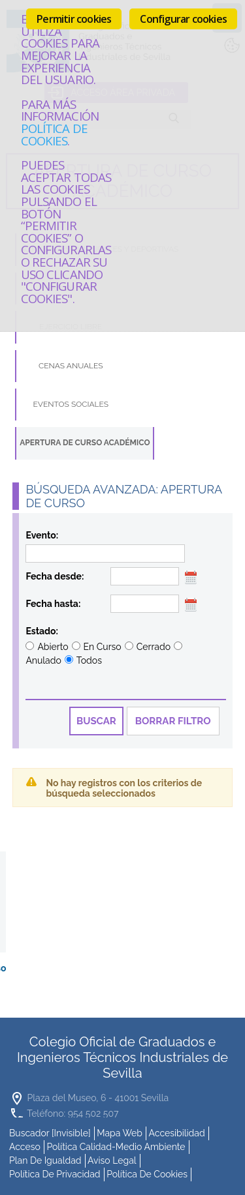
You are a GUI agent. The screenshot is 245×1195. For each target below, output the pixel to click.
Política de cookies (54, 134)
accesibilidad (177, 1131)
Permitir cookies (74, 19)
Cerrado (154, 647)
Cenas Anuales (71, 365)
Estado (40, 631)
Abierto (52, 647)
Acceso (25, 1145)
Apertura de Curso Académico (85, 442)
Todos (89, 660)
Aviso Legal (112, 1158)
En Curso (103, 647)
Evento (40, 535)
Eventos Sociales (71, 404)
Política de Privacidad (55, 1172)
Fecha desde (53, 576)
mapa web (119, 1131)
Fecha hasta (51, 603)
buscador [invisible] (50, 1131)
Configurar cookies (183, 19)
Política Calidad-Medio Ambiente (115, 1145)
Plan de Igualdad (45, 1158)
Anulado (43, 660)
